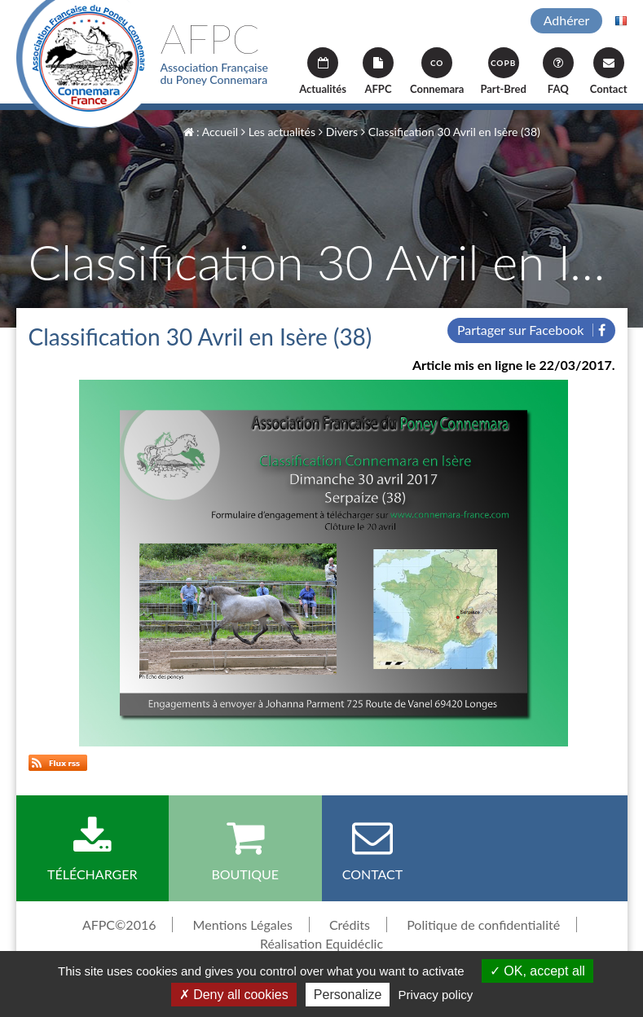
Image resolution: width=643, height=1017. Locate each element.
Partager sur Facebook (531, 329)
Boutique (245, 849)
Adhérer (567, 20)
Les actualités (278, 132)
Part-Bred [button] (503, 71)
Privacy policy (436, 995)
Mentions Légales (243, 924)
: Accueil (211, 132)
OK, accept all (537, 971)
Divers (338, 132)
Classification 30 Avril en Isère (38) (450, 132)
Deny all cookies (233, 995)
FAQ (558, 71)
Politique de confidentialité (483, 924)
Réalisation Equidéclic (321, 943)
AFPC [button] (378, 71)
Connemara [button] (437, 71)
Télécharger (93, 849)
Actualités (322, 71)
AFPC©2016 (119, 924)
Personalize (348, 995)
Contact (609, 71)
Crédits (349, 924)
